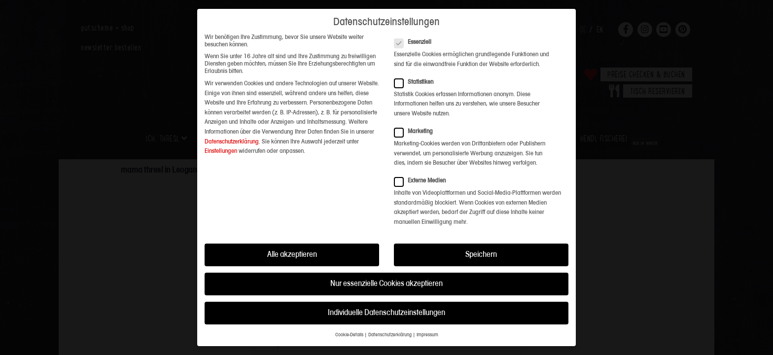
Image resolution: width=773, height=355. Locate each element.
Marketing (416, 113)
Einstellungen (221, 133)
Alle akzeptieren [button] (292, 237)
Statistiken (417, 64)
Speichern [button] (481, 237)
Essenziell (416, 24)
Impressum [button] (427, 317)
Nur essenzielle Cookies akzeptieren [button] (386, 266)
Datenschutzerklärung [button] (390, 317)
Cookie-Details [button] (349, 317)
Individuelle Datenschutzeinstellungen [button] (386, 295)
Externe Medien (423, 163)
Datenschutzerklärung (232, 124)
